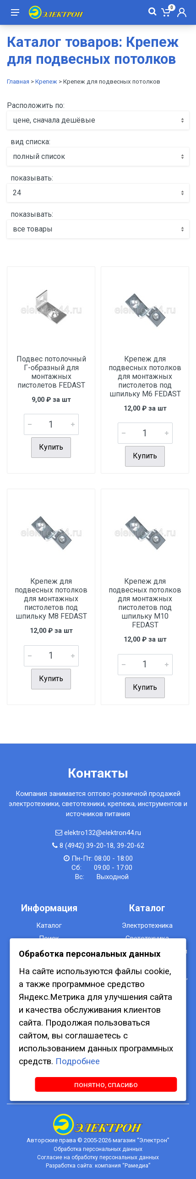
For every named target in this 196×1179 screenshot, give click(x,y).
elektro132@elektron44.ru (102, 833)
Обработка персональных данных (98, 1149)
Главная (18, 81)
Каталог (49, 925)
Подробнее (77, 1061)
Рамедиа (136, 1165)
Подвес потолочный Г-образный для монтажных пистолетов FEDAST (51, 372)
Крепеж (46, 81)
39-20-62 (130, 845)
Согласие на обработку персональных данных (98, 1157)
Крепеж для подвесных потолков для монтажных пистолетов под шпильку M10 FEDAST (145, 603)
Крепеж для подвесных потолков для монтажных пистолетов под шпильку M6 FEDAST (145, 376)
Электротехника (147, 925)
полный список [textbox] (39, 156)
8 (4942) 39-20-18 (87, 845)
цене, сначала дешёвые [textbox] (54, 120)
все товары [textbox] (33, 229)
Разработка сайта (69, 1165)
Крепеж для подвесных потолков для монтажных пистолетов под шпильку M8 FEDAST (51, 599)
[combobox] (98, 120)
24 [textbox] (17, 192)
